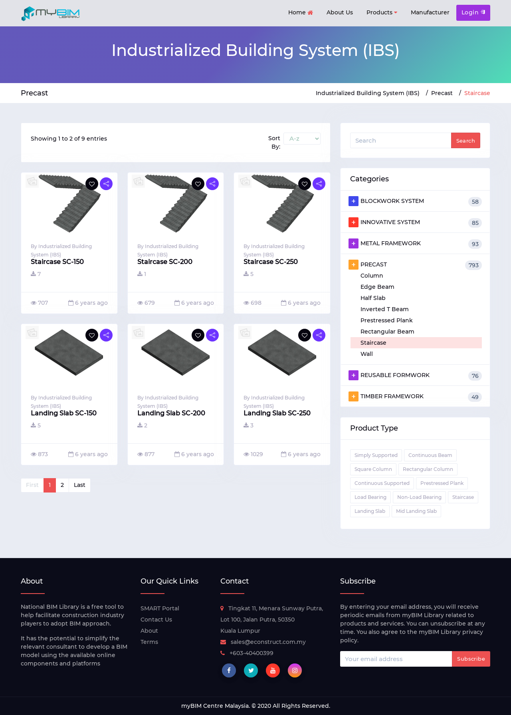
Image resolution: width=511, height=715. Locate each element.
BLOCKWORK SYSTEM (415, 201)
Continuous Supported (382, 483)
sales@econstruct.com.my (263, 641)
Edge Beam (377, 286)
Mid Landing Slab (416, 511)
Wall (366, 354)
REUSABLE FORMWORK (415, 375)
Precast (442, 93)
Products (381, 12)
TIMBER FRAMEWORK (415, 396)
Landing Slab (370, 511)
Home (300, 13)
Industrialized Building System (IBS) (368, 93)
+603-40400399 (246, 653)
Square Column (373, 469)
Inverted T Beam (384, 309)
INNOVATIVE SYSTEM (415, 222)
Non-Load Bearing (419, 497)
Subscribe (471, 658)
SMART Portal (160, 608)
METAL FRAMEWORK (415, 243)
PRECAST (415, 265)
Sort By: (274, 142)
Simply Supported (376, 455)
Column (371, 275)
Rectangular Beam (387, 331)
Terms (149, 641)
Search (465, 140)
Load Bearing (370, 497)
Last (79, 485)
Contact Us (156, 619)
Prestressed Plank (386, 320)
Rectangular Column (428, 469)
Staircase (373, 342)
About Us (340, 12)
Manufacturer (430, 12)
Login (473, 12)
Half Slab (373, 298)
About (149, 630)
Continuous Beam (430, 455)
